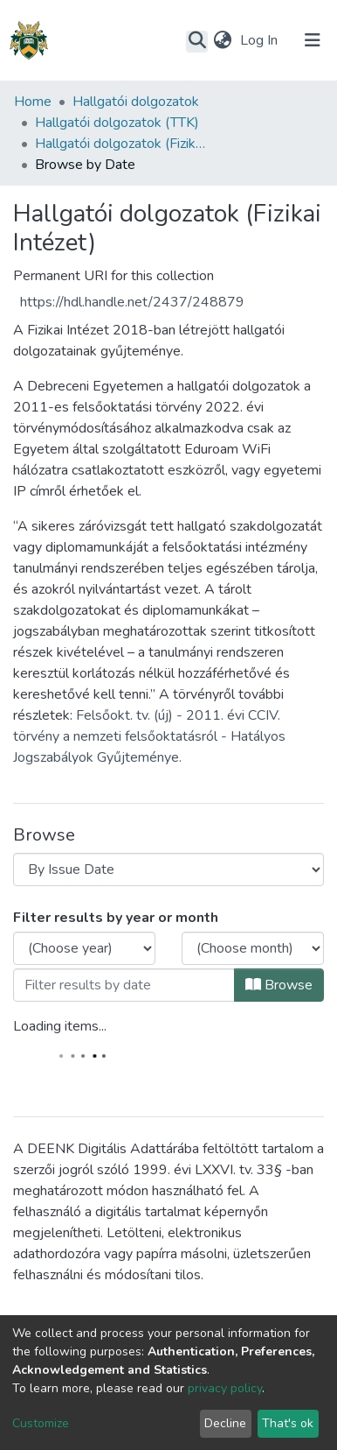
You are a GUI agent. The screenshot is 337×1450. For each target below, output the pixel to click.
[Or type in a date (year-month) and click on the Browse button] (124, 985)
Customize (40, 1423)
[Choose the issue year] (84, 948)
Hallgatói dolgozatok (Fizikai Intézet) (122, 143)
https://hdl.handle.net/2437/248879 (132, 302)
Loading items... (60, 1026)
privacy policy (225, 1388)
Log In (260, 40)
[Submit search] (197, 41)
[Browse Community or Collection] (168, 869)
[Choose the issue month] (253, 948)
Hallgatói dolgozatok (135, 101)
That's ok (287, 1423)
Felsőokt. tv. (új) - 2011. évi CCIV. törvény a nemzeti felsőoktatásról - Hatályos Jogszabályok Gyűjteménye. (149, 736)
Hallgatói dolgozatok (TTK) (117, 122)
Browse (279, 985)
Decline (225, 1423)
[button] (222, 40)
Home (33, 101)
